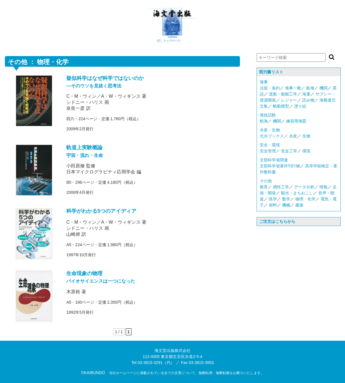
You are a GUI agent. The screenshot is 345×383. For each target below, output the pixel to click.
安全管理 (268, 151)
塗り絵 (300, 106)
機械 (286, 205)
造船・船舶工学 (283, 94)
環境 (306, 151)
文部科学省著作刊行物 (280, 166)
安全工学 (289, 151)
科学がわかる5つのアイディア (101, 211)
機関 (323, 88)
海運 (306, 94)
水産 (293, 136)
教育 (264, 187)
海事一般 (293, 88)
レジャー (289, 100)
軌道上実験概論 (84, 147)
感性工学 (281, 187)
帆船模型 (281, 106)
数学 (286, 199)
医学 (273, 199)
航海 (310, 88)
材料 (273, 205)
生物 (306, 136)
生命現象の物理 (84, 273)
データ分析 (304, 187)
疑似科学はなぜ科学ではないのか (105, 78)
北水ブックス (272, 136)
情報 (323, 187)
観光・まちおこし (297, 193)
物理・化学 (305, 199)
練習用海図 (296, 121)
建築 (299, 205)
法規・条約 (270, 88)
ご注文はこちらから (277, 221)
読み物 (308, 100)
